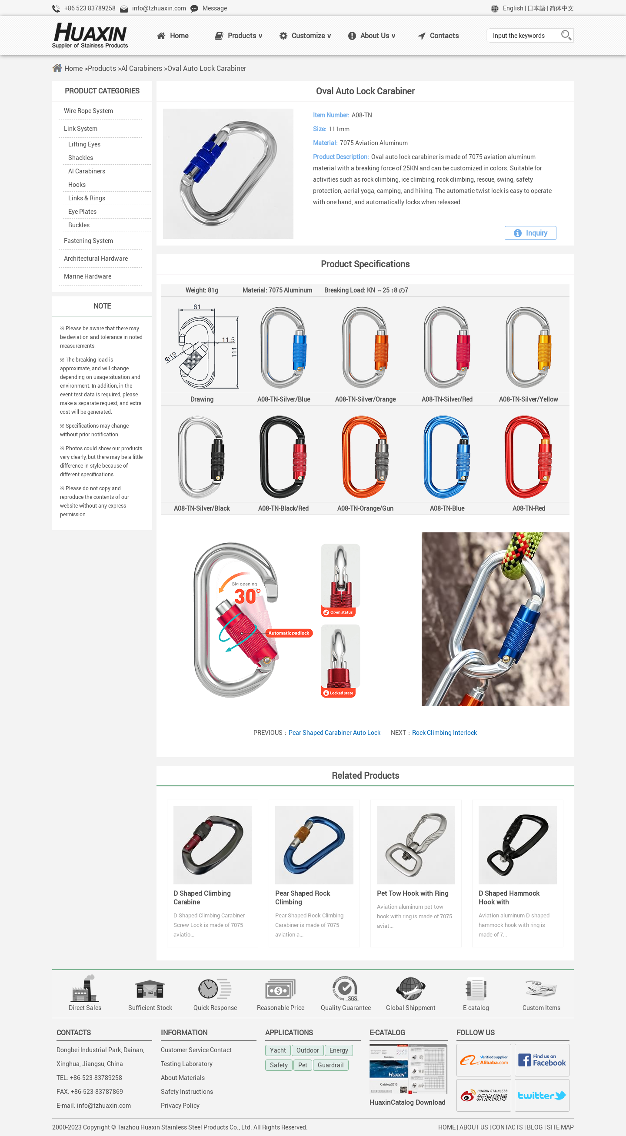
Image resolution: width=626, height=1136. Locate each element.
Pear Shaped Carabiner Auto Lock (334, 732)
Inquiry (530, 233)
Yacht (278, 1050)
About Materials (183, 1077)
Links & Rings (86, 198)
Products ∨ (239, 35)
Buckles (79, 225)
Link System (80, 128)
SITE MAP (560, 1127)
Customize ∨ (306, 35)
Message (215, 8)
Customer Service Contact (196, 1050)
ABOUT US (474, 1127)
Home (172, 35)
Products (102, 68)
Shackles (80, 157)
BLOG (535, 1127)
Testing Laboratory (187, 1064)
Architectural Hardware (96, 258)
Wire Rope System (88, 110)
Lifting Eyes (84, 144)
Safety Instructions (187, 1091)
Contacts (438, 35)
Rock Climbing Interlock (444, 732)
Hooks (77, 184)
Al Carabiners (141, 68)
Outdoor (307, 1050)
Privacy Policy (180, 1105)
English (513, 8)
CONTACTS (507, 1127)
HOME (447, 1127)
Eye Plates (82, 211)
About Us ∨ (372, 35)
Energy (339, 1050)
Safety (279, 1065)
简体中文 (561, 8)
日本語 (536, 8)
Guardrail (331, 1065)
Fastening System (88, 240)
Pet (302, 1065)
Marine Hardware (87, 276)
